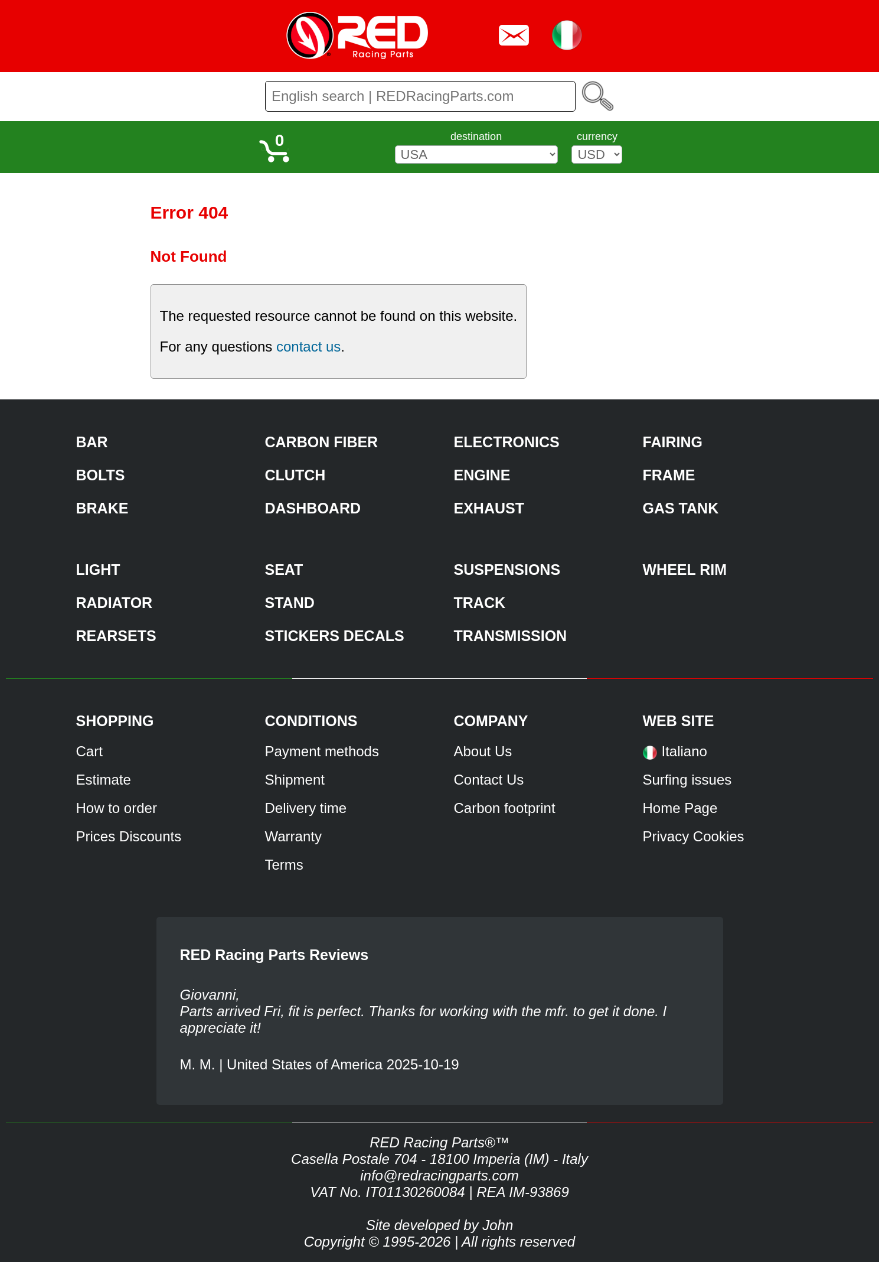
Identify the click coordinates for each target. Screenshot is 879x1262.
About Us (483, 751)
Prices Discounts (129, 836)
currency (597, 136)
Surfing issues (687, 780)
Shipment (295, 780)
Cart (89, 751)
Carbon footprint (504, 808)
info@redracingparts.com (439, 1175)
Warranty (293, 836)
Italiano (684, 751)
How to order (116, 808)
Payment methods (322, 751)
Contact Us (489, 780)
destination (476, 136)
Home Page (680, 808)
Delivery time (306, 808)
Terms (284, 865)
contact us (308, 346)
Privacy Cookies (693, 836)
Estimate (103, 780)
